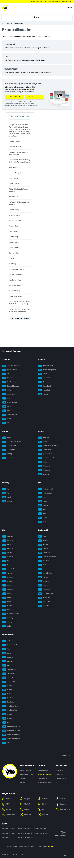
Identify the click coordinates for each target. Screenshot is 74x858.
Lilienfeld (7, 686)
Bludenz (6, 493)
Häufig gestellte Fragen (26, 774)
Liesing (6, 585)
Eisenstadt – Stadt (45, 366)
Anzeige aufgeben (43, 770)
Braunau (43, 536)
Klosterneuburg (9, 669)
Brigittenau (7, 540)
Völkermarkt (44, 466)
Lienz (42, 513)
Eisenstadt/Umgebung (47, 370)
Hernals (6, 561)
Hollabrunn (7, 661)
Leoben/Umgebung (10, 402)
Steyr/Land (43, 585)
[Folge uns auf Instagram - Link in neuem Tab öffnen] (28, 798)
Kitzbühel (43, 501)
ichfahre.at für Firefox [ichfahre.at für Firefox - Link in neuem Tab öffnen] (24, 829)
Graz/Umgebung (9, 382)
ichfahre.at (9, 855)
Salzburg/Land (8, 450)
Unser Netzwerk (42, 779)
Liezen (6, 398)
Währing (7, 622)
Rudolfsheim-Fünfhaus (11, 614)
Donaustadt (7, 549)
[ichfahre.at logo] (5, 8)
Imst (41, 497)
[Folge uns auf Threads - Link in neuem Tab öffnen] (46, 798)
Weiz (5, 423)
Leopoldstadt (8, 581)
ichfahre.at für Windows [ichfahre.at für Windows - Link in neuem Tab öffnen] (25, 833)
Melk (6, 694)
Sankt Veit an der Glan (46, 458)
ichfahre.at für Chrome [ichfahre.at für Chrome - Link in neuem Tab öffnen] (8, 829)
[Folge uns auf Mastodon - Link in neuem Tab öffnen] (46, 814)
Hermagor (43, 442)
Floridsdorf (7, 557)
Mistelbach (7, 698)
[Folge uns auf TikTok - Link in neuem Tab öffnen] (10, 804)
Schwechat (7, 718)
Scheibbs (7, 714)
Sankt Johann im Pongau (11, 442)
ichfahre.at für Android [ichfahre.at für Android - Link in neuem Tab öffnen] (41, 833)
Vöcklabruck (44, 598)
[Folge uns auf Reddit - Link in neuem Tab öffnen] (46, 804)
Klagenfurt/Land (45, 450)
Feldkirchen (43, 438)
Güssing (42, 374)
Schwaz (42, 522)
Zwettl (6, 743)
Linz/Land (43, 565)
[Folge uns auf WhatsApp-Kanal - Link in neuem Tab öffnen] (64, 809)
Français (20, 847)
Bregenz (6, 489)
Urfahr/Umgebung (45, 593)
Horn (6, 665)
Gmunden (43, 549)
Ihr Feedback (23, 779)
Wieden (6, 626)
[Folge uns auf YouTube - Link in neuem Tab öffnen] (64, 798)
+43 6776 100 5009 (14, 97)
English (45, 847)
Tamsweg (7, 454)
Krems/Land (8, 678)
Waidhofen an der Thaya (11, 735)
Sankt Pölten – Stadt (10, 706)
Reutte (42, 518)
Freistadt (43, 545)
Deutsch (50, 847)
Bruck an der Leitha (10, 645)
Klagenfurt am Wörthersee (48, 446)
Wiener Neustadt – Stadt (11, 731)
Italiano (39, 847)
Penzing (6, 610)
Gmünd (6, 653)
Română (32, 847)
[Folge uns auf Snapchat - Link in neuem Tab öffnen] (64, 804)
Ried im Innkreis (45, 573)
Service (8, 23)
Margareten (7, 589)
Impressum (59, 770)
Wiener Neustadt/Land (11, 726)
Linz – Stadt (43, 561)
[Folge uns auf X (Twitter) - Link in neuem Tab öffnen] (28, 804)
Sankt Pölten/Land (9, 710)
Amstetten (7, 641)
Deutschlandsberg (9, 370)
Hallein (6, 438)
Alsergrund (7, 536)
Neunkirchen (8, 702)
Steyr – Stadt (44, 589)
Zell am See (7, 458)
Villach (42, 462)
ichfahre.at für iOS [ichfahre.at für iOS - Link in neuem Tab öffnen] (7, 838)
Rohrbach (43, 577)
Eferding (43, 540)
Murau (6, 410)
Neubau (6, 602)
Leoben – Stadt (8, 394)
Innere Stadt (8, 569)
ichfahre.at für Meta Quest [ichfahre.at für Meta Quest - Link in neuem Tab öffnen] (25, 838)
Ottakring (7, 606)
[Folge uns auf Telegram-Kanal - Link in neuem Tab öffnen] (10, 814)
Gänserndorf (8, 657)
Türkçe (15, 847)
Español (26, 847)
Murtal (6, 406)
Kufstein (43, 505)
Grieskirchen (44, 553)
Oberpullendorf (44, 390)
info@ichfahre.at (34, 97)
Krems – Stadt (8, 682)
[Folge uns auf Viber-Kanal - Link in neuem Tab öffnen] (28, 814)
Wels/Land (43, 606)
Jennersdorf (44, 378)
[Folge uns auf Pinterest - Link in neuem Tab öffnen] (10, 809)
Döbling (6, 545)
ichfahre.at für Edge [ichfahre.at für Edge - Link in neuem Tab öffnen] (40, 829)
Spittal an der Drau (45, 454)
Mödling (7, 690)
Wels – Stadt (44, 602)
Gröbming (7, 378)
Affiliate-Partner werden (45, 783)
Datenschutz (59, 774)
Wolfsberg (43, 474)
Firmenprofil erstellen (44, 774)
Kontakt (22, 783)
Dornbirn (7, 497)
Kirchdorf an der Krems (47, 557)
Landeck (42, 509)
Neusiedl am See (45, 386)
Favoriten (7, 553)
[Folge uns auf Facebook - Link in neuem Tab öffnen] (10, 798)
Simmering (7, 618)
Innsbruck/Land (45, 493)
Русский (8, 847)
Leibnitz (6, 390)
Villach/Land (44, 470)
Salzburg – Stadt (9, 446)
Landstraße (7, 577)
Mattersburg (44, 382)
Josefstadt (7, 573)
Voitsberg (7, 419)
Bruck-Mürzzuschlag (10, 366)
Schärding (43, 581)
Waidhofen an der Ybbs (11, 739)
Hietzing (7, 565)
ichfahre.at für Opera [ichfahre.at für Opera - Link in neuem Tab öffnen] (8, 833)
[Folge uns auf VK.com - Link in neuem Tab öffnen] (46, 809)
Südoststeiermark (9, 415)
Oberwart (43, 394)
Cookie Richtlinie (61, 779)
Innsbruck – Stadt (45, 489)
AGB (57, 783)
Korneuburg (8, 673)
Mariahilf (7, 593)
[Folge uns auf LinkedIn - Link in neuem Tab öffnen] (28, 809)
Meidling (7, 598)
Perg (41, 569)
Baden (6, 649)
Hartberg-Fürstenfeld (10, 386)
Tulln (6, 722)
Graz (5, 374)
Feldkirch (7, 501)
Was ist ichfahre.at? (25, 770)
